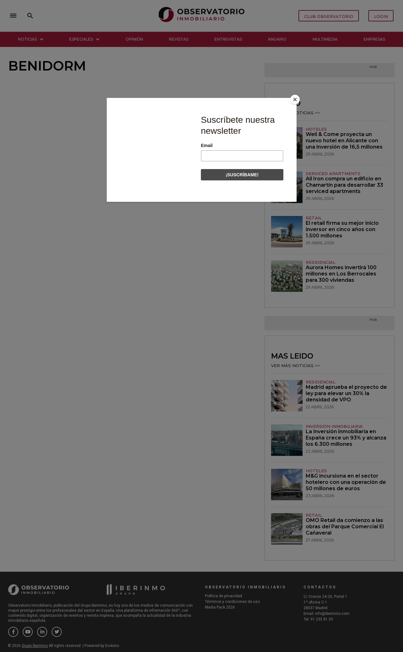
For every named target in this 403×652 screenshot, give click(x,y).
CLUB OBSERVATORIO (328, 16)
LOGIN (381, 16)
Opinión (134, 39)
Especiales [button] (84, 39)
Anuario (277, 39)
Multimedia (325, 39)
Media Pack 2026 (220, 607)
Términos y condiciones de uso (232, 601)
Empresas (374, 39)
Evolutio (112, 645)
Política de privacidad (223, 596)
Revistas (178, 39)
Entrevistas (228, 39)
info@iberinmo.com (332, 613)
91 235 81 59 (321, 619)
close (96, 15)
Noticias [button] (30, 39)
